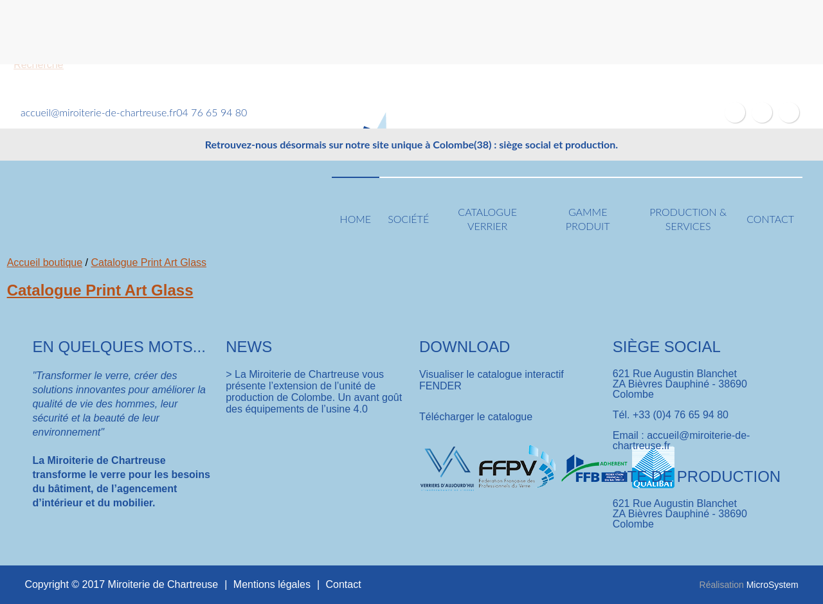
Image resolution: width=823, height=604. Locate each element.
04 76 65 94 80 (211, 112)
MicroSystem (772, 585)
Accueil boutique (44, 262)
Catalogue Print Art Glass (148, 262)
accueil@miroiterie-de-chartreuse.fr (98, 112)
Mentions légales (272, 584)
